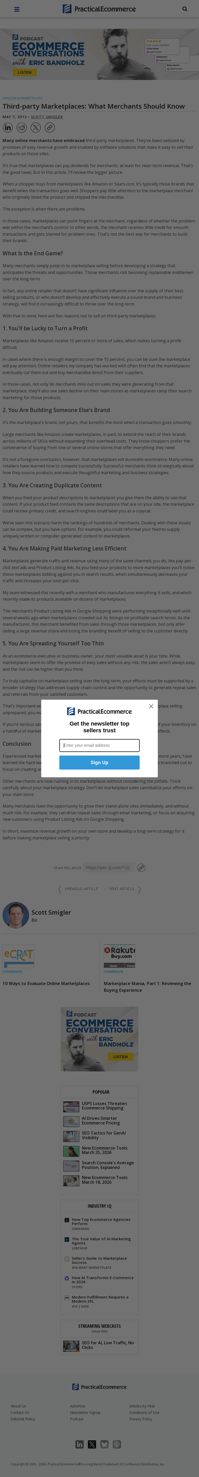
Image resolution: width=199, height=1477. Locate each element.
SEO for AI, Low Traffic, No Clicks (98, 1346)
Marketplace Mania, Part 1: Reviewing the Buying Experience (147, 986)
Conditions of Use (144, 1412)
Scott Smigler (47, 116)
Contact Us (20, 1412)
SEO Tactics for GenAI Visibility (94, 1136)
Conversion (12, 971)
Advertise (78, 1406)
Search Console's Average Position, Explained (98, 1166)
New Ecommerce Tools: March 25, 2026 (95, 1151)
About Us (18, 1406)
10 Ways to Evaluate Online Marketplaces (46, 983)
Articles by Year (142, 1406)
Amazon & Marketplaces (22, 98)
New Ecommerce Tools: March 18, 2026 (95, 1180)
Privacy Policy (140, 1418)
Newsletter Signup (85, 1412)
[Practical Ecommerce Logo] (99, 8)
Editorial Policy (23, 1418)
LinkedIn (82, 1444)
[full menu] (16, 10)
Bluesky (107, 1444)
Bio (34, 919)
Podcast (77, 1418)
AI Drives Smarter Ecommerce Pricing (91, 1121)
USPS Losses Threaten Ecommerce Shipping (95, 1106)
